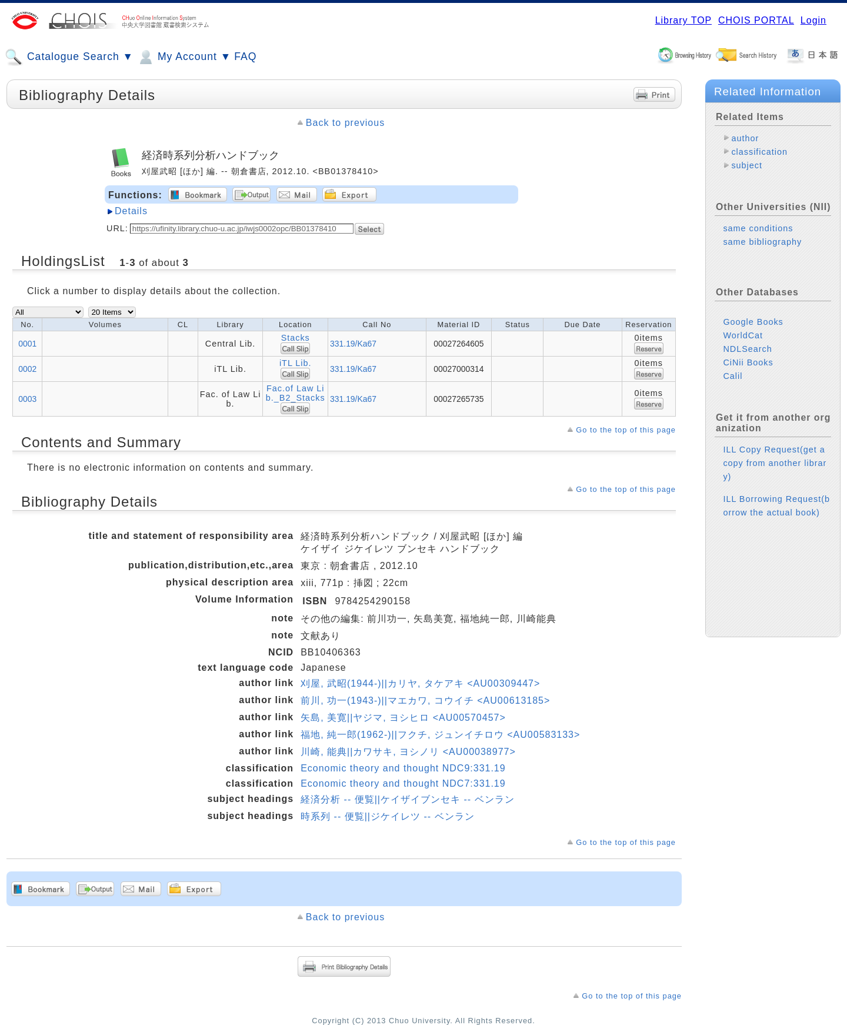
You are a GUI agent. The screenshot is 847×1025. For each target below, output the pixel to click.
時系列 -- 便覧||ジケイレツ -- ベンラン (387, 816)
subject (746, 165)
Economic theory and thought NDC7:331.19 (403, 783)
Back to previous (345, 123)
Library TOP (683, 20)
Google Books (753, 322)
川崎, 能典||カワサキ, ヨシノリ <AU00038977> (408, 752)
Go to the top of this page (626, 429)
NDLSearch (747, 349)
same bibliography (762, 242)
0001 (27, 343)
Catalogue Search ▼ (69, 57)
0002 (27, 369)
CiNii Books (748, 362)
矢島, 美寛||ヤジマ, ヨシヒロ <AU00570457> (403, 718)
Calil (732, 376)
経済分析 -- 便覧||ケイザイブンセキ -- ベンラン (407, 799)
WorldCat (743, 335)
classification (759, 152)
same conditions (758, 228)
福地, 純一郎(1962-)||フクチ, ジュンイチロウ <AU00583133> (440, 735)
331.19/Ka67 (353, 343)
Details (131, 211)
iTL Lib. (295, 363)
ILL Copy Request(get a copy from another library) (774, 463)
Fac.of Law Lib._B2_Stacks (295, 393)
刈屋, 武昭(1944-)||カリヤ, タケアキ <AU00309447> (420, 683)
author (745, 138)
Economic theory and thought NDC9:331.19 (403, 768)
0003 (27, 399)
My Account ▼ (183, 57)
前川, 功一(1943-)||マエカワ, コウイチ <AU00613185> (425, 700)
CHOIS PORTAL (756, 20)
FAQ (245, 56)
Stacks (295, 337)
